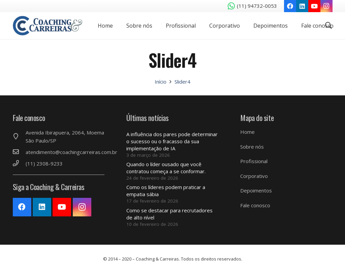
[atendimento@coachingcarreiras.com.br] (19, 152)
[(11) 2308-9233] (19, 163)
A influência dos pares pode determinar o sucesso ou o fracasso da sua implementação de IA (172, 141)
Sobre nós (252, 146)
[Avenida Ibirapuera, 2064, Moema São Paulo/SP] (19, 136)
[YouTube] (314, 6)
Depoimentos (256, 190)
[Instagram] (326, 6)
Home (247, 131)
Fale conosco (255, 205)
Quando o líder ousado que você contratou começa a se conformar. (166, 168)
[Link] (49, 26)
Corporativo (254, 176)
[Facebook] (290, 6)
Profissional (254, 161)
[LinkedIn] (302, 6)
